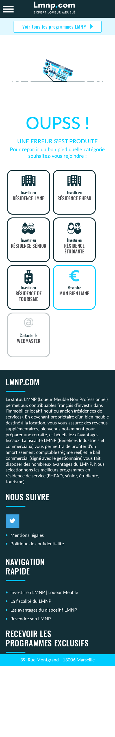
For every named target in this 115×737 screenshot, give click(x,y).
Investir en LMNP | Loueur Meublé (44, 592)
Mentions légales (27, 535)
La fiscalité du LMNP (30, 601)
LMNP (57, 9)
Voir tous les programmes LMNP (54, 27)
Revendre (74, 291)
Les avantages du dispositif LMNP (43, 610)
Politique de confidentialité (37, 544)
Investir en (28, 196)
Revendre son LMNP (30, 619)
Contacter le (28, 339)
